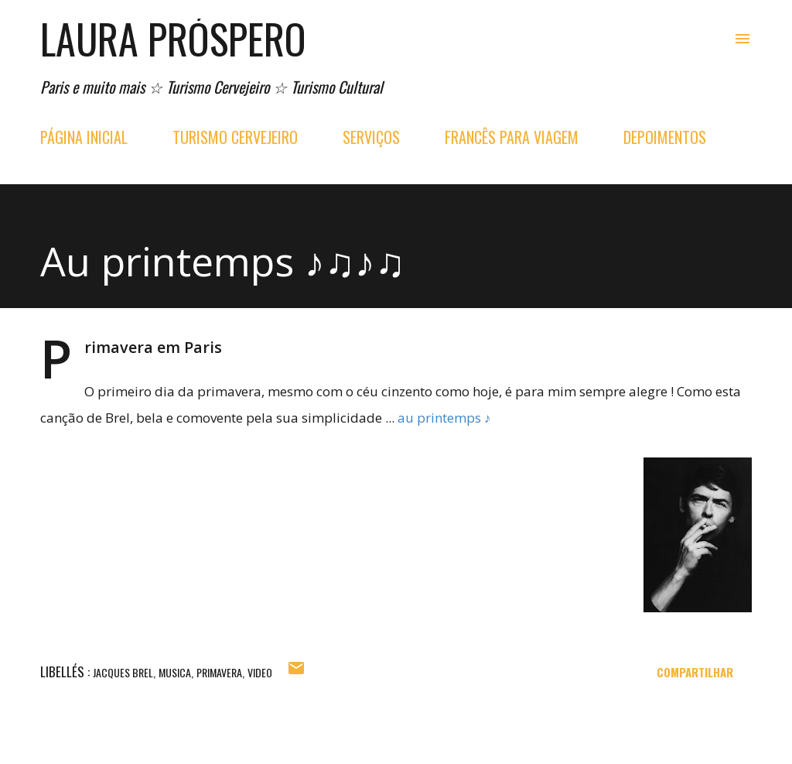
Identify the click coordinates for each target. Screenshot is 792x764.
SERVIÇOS (371, 137)
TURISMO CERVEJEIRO (235, 137)
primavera (219, 672)
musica (175, 672)
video (260, 672)
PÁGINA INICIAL (84, 137)
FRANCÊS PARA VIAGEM (512, 137)
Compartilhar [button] (695, 671)
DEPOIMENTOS (664, 137)
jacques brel (123, 672)
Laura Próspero (173, 38)
